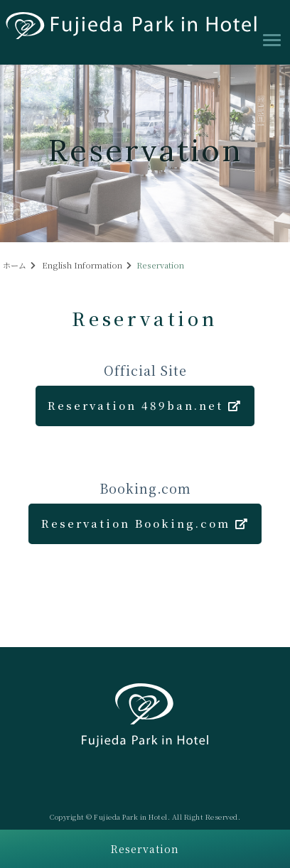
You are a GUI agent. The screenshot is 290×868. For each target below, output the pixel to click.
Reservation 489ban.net (145, 405)
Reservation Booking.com (145, 523)
